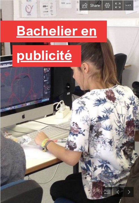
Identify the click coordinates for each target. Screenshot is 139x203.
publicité (44, 55)
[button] (91, 5)
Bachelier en (56, 30)
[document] (69, 101)
